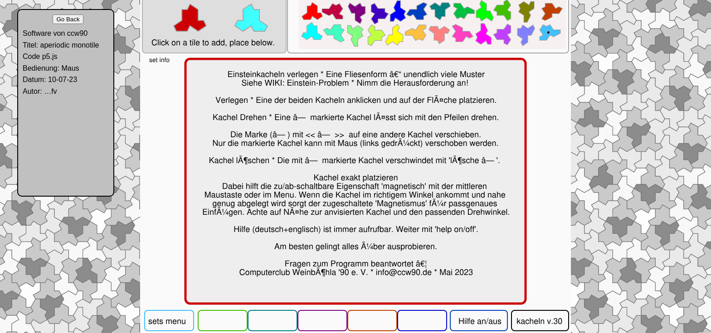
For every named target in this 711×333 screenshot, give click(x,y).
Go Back (67, 19)
